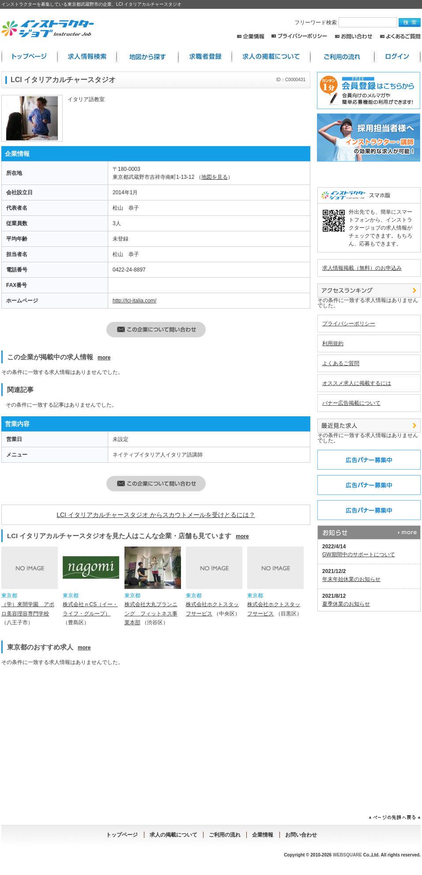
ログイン (397, 57)
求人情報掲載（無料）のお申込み (362, 268)
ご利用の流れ (342, 57)
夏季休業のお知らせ (346, 604)
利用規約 (332, 343)
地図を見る (214, 177)
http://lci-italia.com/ (134, 301)
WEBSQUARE (347, 854)
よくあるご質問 (400, 36)
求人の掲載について (271, 57)
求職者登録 (205, 57)
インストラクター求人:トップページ (29, 57)
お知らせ (369, 532)
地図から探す (147, 57)
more (104, 358)
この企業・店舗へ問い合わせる (156, 329)
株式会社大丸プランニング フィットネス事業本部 (150, 613)
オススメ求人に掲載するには (356, 383)
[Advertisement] (78, 735)
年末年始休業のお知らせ (351, 579)
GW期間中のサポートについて (358, 554)
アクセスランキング (369, 290)
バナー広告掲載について (351, 403)
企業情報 (250, 36)
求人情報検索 (87, 57)
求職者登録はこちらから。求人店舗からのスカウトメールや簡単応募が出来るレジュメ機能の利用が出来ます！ (367, 90)
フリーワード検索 (346, 22)
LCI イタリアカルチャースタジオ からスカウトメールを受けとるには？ (156, 514)
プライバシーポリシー (299, 36)
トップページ (122, 835)
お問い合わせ (354, 36)
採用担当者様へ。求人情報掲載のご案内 (367, 137)
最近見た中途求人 (369, 425)
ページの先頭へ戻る (395, 818)
